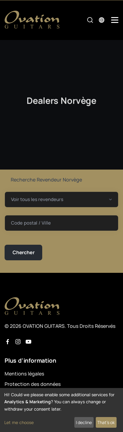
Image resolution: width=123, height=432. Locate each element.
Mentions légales (24, 373)
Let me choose (19, 422)
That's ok (106, 422)
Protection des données (33, 384)
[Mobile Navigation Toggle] (114, 20)
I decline (84, 422)
